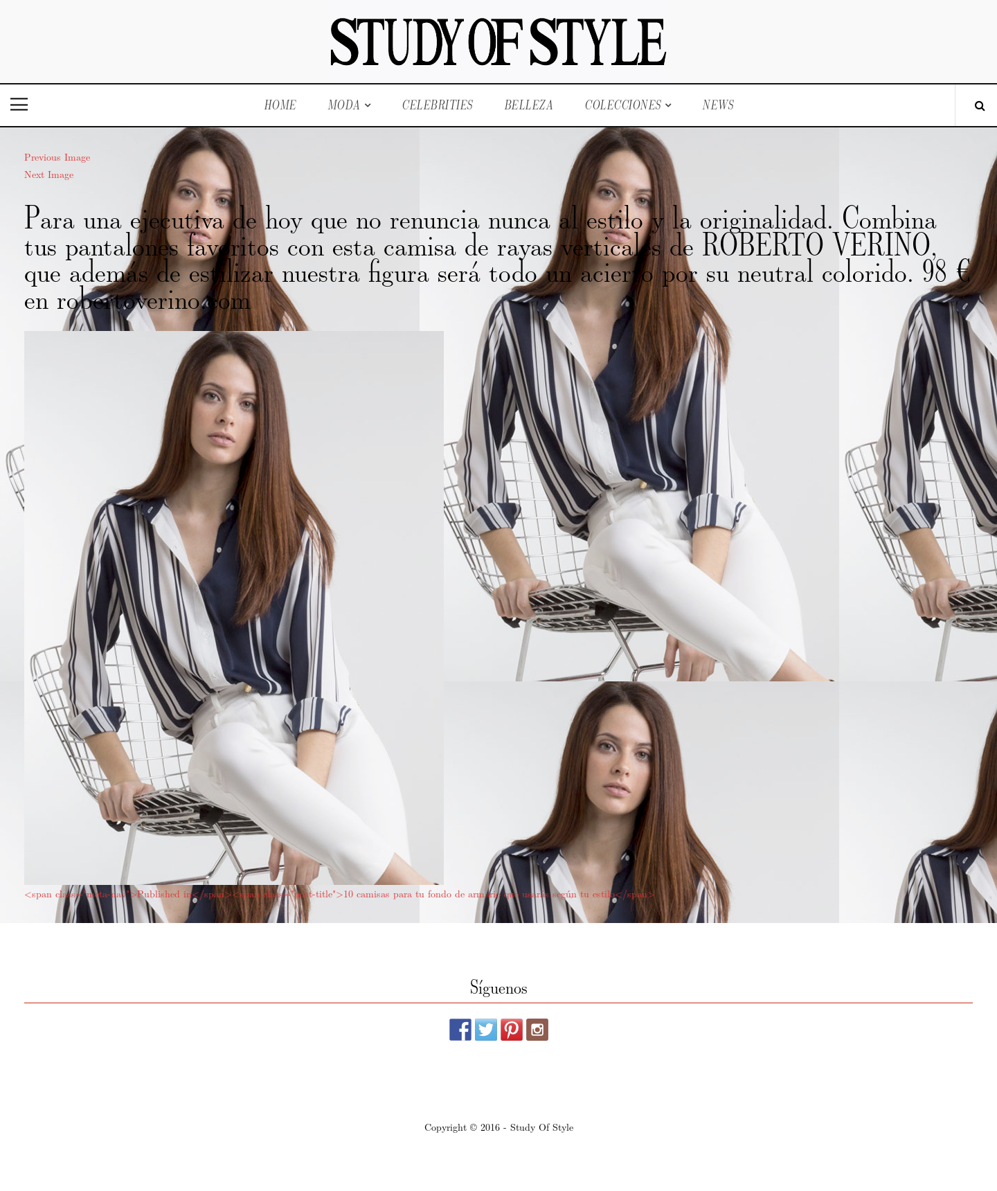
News (717, 105)
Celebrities (437, 105)
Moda (344, 105)
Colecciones (622, 105)
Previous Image (57, 156)
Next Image (48, 174)
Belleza (529, 105)
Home (280, 105)
